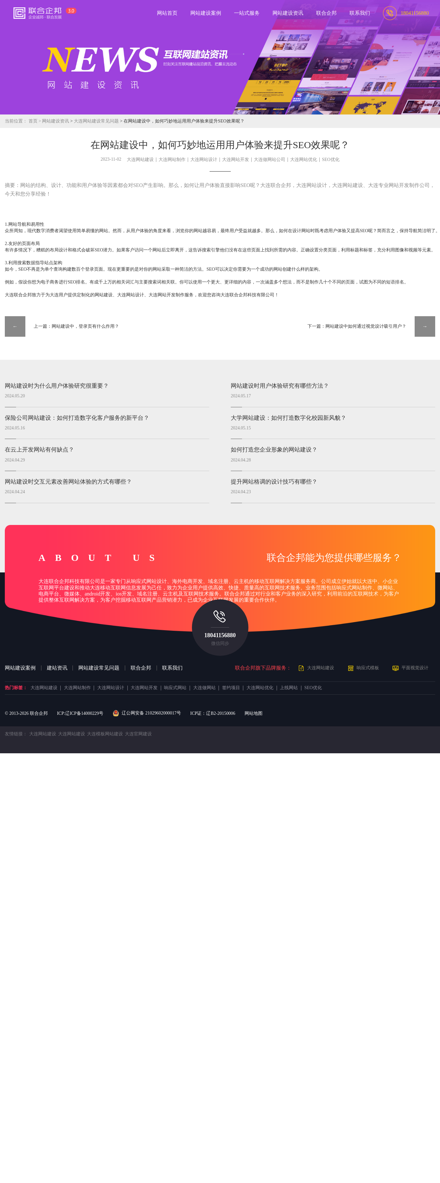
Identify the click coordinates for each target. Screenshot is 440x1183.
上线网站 (289, 688)
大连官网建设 (138, 733)
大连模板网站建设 (105, 733)
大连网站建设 (140, 159)
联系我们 (172, 668)
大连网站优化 (303, 159)
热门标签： (16, 688)
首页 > (35, 121)
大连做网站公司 (269, 159)
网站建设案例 (20, 668)
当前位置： (16, 121)
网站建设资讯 (55, 121)
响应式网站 (175, 688)
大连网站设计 (203, 159)
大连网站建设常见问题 (97, 121)
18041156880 (220, 635)
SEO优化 (330, 159)
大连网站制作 (172, 159)
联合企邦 (141, 668)
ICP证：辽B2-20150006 (212, 713)
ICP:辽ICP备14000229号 (80, 713)
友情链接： (16, 733)
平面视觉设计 (414, 667)
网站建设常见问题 (98, 668)
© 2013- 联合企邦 (26, 713)
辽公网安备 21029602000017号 (147, 713)
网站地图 (254, 713)
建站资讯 (57, 668)
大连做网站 (204, 688)
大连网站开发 (235, 159)
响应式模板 (368, 667)
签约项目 (231, 688)
